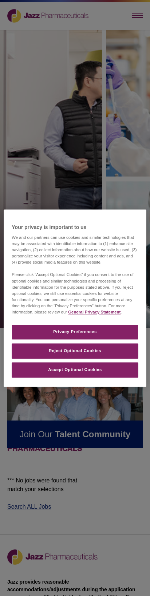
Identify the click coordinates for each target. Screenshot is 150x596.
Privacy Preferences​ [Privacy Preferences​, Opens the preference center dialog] (75, 331)
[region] (75, 298)
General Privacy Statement (94, 312)
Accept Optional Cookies (75, 369)
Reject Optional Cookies (75, 350)
